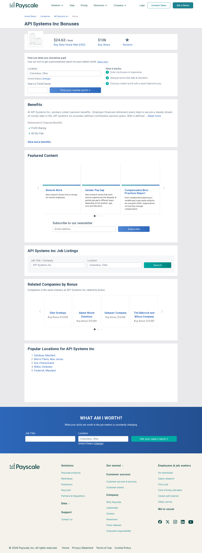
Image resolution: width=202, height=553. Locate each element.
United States (30, 16)
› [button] (164, 187)
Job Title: (30, 433)
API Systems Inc (61, 16)
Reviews (127, 44)
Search (157, 265)
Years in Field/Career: (39, 83)
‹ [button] (38, 187)
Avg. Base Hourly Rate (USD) (69, 44)
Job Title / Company (42, 260)
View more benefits (39, 141)
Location (92, 260)
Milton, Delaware (43, 366)
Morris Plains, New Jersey (48, 359)
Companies (45, 16)
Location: (33, 68)
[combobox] (64, 73)
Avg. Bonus (104, 44)
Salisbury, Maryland (44, 355)
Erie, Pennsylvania (44, 362)
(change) (46, 78)
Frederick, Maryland (45, 370)
